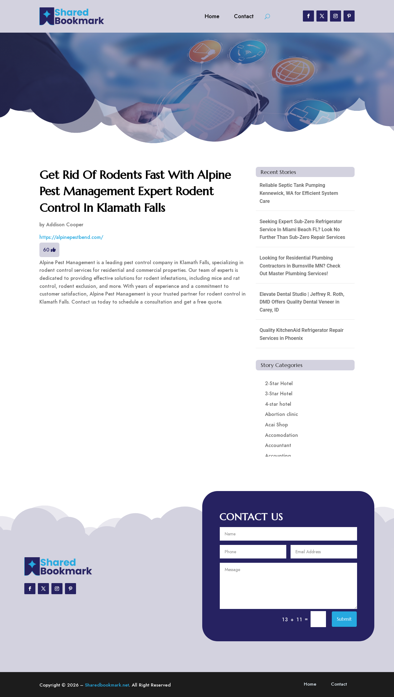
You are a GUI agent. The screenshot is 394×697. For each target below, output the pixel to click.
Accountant (278, 445)
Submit (344, 619)
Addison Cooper (64, 224)
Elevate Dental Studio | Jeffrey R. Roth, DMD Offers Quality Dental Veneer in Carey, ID (301, 302)
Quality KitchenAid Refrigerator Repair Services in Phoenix (301, 334)
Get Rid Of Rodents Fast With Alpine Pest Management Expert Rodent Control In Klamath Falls (135, 191)
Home (212, 16)
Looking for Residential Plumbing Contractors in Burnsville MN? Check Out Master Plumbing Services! (299, 265)
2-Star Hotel (279, 383)
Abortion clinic (281, 414)
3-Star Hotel (278, 393)
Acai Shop (276, 424)
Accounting (278, 455)
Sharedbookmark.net (107, 685)
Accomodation (281, 435)
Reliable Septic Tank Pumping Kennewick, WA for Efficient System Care (298, 193)
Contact (244, 16)
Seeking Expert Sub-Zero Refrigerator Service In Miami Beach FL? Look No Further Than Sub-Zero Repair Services (302, 229)
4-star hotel (278, 404)
